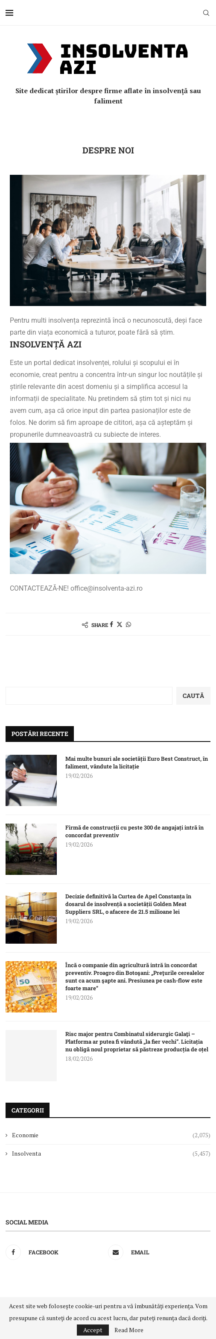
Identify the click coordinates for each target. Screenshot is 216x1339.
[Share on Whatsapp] (128, 624)
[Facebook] (54, 1252)
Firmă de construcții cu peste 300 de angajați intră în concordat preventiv (134, 831)
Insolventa (111, 1153)
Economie (111, 1135)
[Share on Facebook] (111, 624)
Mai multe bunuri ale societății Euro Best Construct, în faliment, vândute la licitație (136, 762)
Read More (128, 1330)
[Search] (206, 12)
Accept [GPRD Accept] (92, 1330)
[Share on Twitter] (120, 624)
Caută (193, 696)
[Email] (157, 1252)
